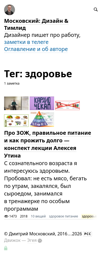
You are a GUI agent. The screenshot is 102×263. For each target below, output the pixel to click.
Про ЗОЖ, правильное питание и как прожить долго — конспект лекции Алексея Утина (47, 144)
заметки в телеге (26, 42)
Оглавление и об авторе (36, 49)
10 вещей (38, 216)
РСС (87, 234)
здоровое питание (63, 216)
